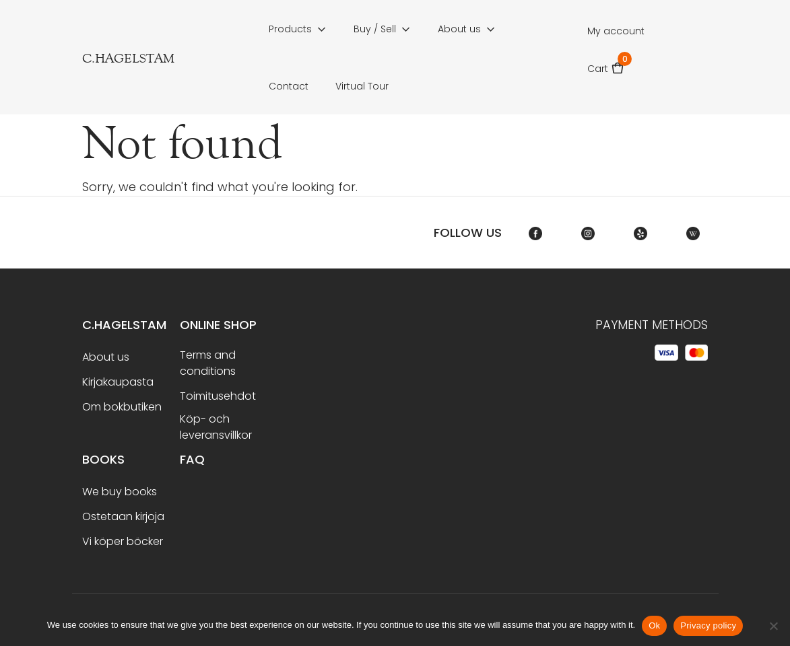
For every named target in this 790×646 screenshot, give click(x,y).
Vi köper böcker (122, 541)
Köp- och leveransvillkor (216, 427)
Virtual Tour (362, 86)
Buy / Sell (375, 29)
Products (290, 29)
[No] (773, 626)
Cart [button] (605, 64)
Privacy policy (708, 625)
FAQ (192, 459)
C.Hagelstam (124, 324)
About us (459, 29)
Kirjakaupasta (118, 382)
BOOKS (103, 459)
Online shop (218, 324)
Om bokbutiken (122, 407)
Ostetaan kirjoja (123, 516)
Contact (288, 86)
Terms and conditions (208, 363)
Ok (654, 625)
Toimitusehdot (218, 396)
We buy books (119, 491)
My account (616, 31)
